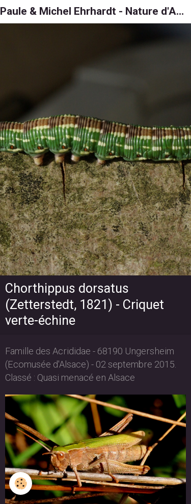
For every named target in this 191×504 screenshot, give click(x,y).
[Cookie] (20, 483)
